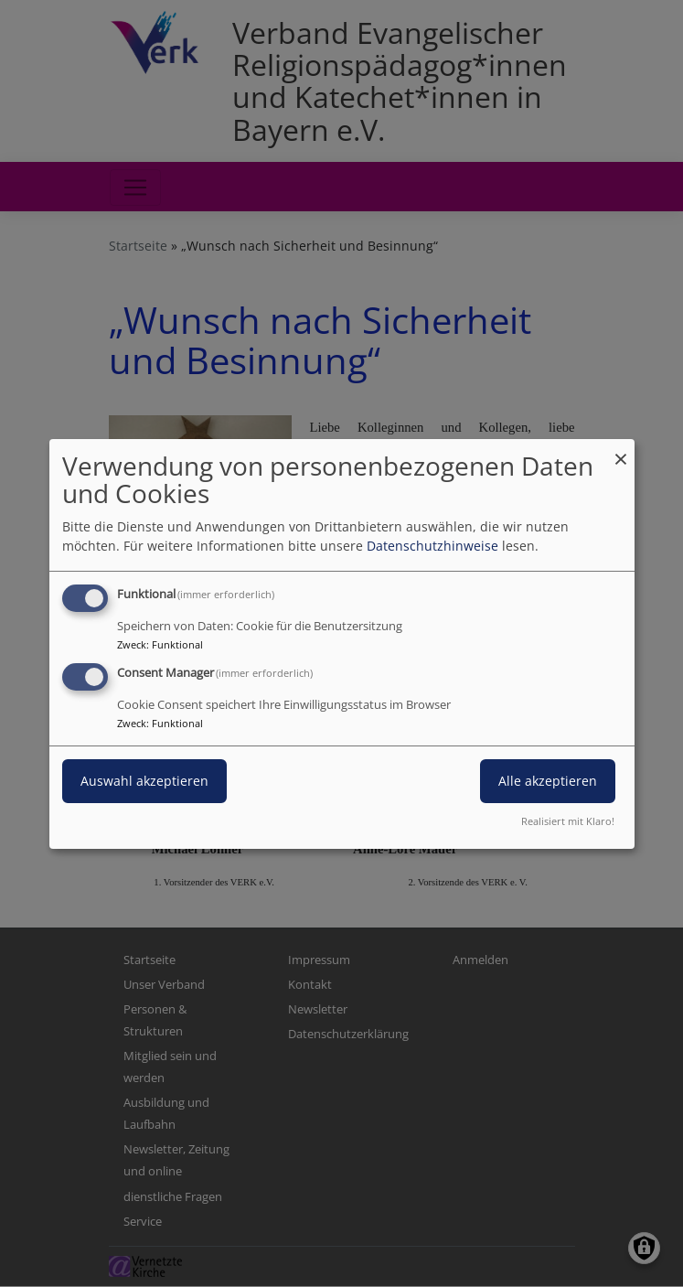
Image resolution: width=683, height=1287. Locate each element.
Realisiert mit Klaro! (567, 821)
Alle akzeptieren (547, 780)
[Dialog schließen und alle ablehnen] (621, 449)
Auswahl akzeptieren (144, 780)
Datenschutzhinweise (432, 545)
